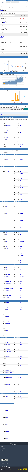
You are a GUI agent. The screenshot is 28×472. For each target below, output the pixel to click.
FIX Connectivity (7, 208)
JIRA (6, 232)
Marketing (21, 260)
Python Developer (8, 274)
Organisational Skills (22, 255)
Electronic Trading (8, 349)
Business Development (8, 370)
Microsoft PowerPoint (22, 157)
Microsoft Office (21, 159)
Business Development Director (9, 288)
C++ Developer (7, 297)
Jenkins (7, 239)
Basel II (20, 386)
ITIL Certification (8, 384)
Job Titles (2, 264)
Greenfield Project (8, 321)
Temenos (7, 438)
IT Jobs (2, 446)
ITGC (20, 382)
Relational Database (22, 208)
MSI (6, 246)
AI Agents (7, 328)
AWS (6, 132)
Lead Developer (7, 276)
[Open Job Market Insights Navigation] (26, 1)
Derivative (7, 309)
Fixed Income (7, 302)
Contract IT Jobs (3, 448)
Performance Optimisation (9, 372)
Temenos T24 (7, 171)
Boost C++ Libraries (22, 276)
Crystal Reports (21, 220)
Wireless (7, 215)
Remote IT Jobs (3, 450)
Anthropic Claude (21, 192)
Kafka (20, 125)
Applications (16, 154)
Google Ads (21, 199)
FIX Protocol (21, 132)
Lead (6, 269)
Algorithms (7, 314)
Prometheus (21, 398)
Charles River (7, 426)
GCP (20, 171)
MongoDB (21, 215)
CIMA (6, 382)
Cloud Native (7, 316)
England (1, 10)
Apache (7, 159)
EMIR (20, 379)
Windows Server (21, 311)
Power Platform (21, 173)
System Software (3, 393)
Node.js (20, 267)
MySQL (20, 218)
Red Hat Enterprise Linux (22, 307)
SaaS (20, 180)
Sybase (6, 419)
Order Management (8, 137)
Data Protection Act (8, 323)
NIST (20, 391)
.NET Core (21, 288)
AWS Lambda (21, 185)
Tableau (20, 227)
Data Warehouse (21, 213)
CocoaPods (7, 241)
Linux (20, 123)
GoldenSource (7, 431)
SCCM (20, 396)
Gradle (6, 234)
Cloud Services (16, 166)
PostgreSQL (21, 204)
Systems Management (17, 393)
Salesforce (7, 424)
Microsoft (7, 405)
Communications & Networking (4, 201)
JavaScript (21, 342)
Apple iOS (21, 309)
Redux (6, 144)
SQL (6, 139)
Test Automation (21, 144)
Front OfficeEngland (2, 114)
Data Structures (7, 311)
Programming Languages (17, 337)
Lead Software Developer (8, 281)
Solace (6, 408)
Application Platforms (3, 154)
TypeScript (21, 344)
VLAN (6, 206)
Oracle (6, 412)
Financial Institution (22, 241)
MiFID (20, 377)
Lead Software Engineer (8, 283)
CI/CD (20, 146)
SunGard (7, 417)
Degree (6, 375)
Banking (20, 234)
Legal (20, 248)
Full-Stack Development (22, 130)
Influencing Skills (21, 253)
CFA (6, 379)
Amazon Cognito (21, 187)
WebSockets (21, 281)
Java (6, 123)
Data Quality (21, 375)
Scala (20, 365)
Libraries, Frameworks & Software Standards (20, 264)
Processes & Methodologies (4, 337)
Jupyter (7, 164)
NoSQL (20, 206)
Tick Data (21, 229)
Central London (2, 111)
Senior (6, 267)
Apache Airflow (7, 161)
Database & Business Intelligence (18, 201)
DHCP (6, 204)
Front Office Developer (8, 295)
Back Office (21, 246)
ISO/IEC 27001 (21, 389)
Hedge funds (7, 307)
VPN (6, 213)
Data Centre (7, 330)
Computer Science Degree (9, 377)
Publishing (21, 262)
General (4, 22)
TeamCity (7, 248)
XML (20, 297)
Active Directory (7, 396)
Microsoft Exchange (8, 157)
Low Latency (7, 130)
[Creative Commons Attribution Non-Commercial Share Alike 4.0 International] (12, 459)
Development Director (8, 290)
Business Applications (3, 166)
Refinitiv (7, 433)
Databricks (7, 410)
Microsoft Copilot (21, 178)
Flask (20, 295)
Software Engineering (8, 125)
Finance (20, 232)
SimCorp (7, 436)
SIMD (6, 335)
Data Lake (21, 222)
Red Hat (7, 422)
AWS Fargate (21, 194)
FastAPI (20, 290)
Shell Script (21, 358)
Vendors (2, 403)
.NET (20, 283)
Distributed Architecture (8, 325)
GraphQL (21, 137)
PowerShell (21, 356)
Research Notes (3, 452)
